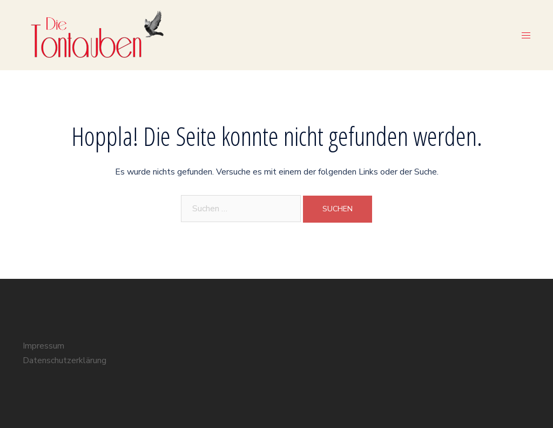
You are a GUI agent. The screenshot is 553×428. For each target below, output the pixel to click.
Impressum (43, 346)
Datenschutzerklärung (64, 360)
